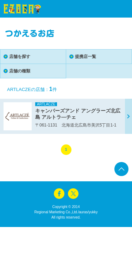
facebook (59, 193)
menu (114, 9)
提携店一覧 (85, 56)
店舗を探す (19, 56)
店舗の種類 (19, 71)
